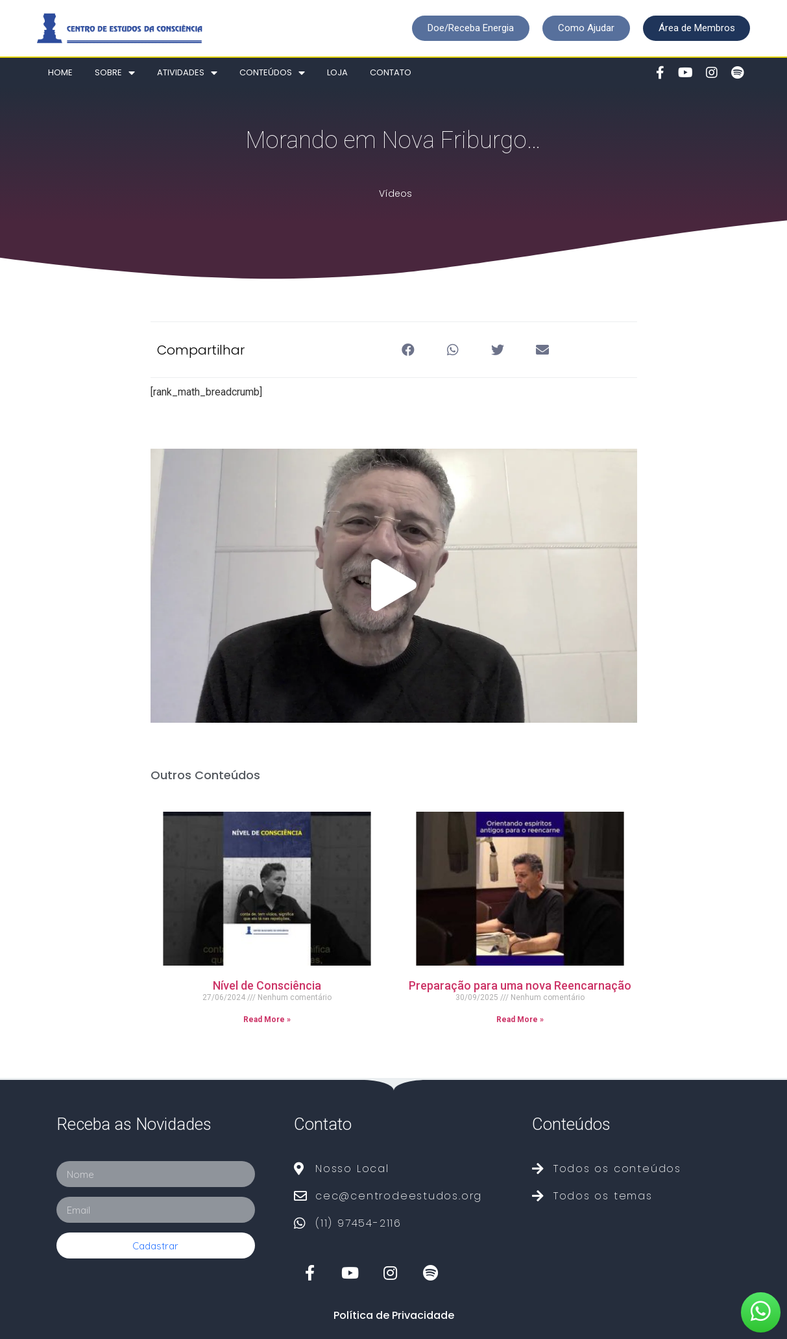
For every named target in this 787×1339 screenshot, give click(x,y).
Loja (337, 72)
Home (60, 72)
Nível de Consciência (267, 985)
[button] (470, 28)
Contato (390, 72)
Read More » (267, 1019)
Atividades (187, 73)
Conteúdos (272, 73)
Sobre (115, 73)
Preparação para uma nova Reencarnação (520, 985)
